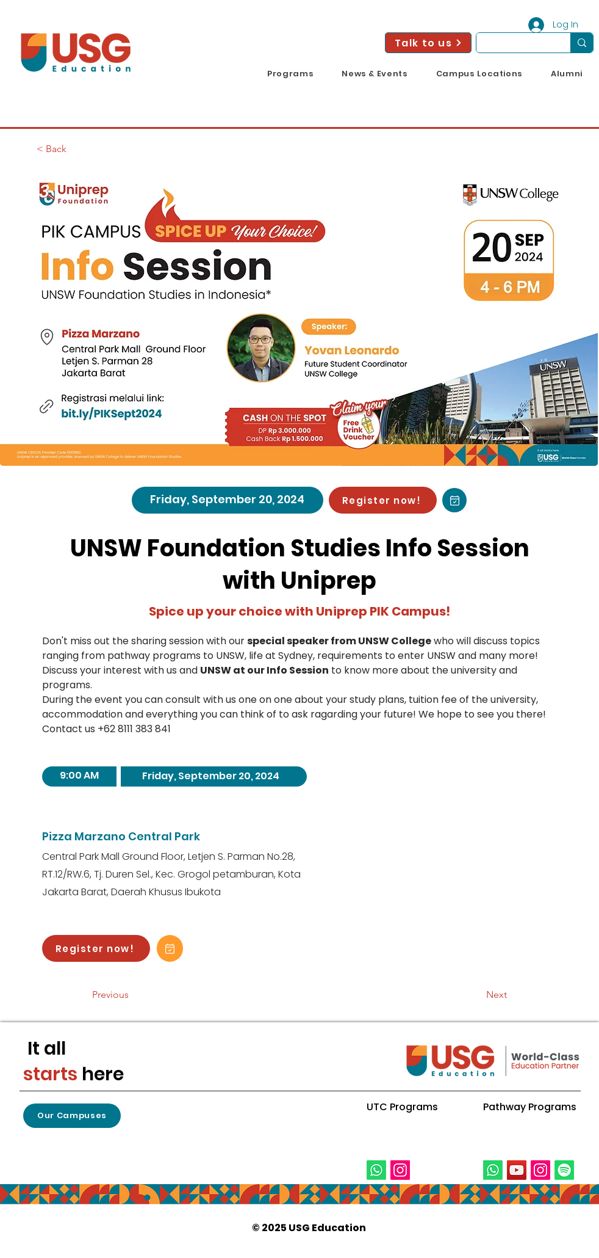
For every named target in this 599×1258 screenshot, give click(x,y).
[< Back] (77, 149)
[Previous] (132, 995)
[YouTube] (516, 1170)
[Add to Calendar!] (454, 500)
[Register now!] (383, 500)
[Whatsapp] (376, 1170)
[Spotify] (564, 1170)
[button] (290, 74)
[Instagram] (400, 1170)
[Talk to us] (428, 42)
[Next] (476, 995)
